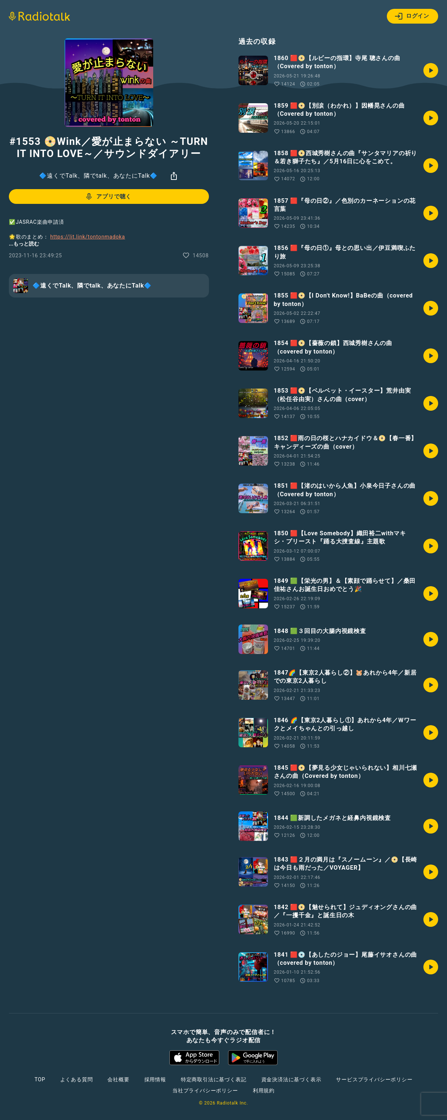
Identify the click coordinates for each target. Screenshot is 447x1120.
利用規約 (264, 1090)
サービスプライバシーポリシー (374, 1079)
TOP (39, 1079)
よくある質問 (76, 1079)
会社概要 (118, 1079)
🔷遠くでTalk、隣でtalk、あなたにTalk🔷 (98, 175)
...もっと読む (24, 244)
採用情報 (155, 1079)
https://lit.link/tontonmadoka (87, 237)
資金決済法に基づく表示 (291, 1079)
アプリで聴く (108, 196)
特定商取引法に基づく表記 (214, 1079)
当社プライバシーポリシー (205, 1090)
